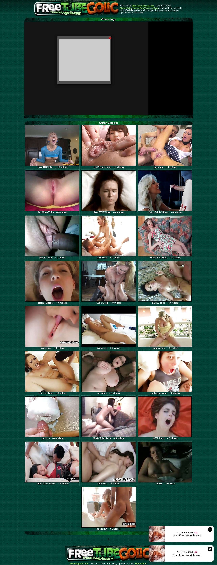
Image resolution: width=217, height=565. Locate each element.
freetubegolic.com (79, 563)
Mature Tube (125, 8)
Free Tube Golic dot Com (143, 6)
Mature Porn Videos (141, 8)
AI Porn (154, 8)
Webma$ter (141, 563)
